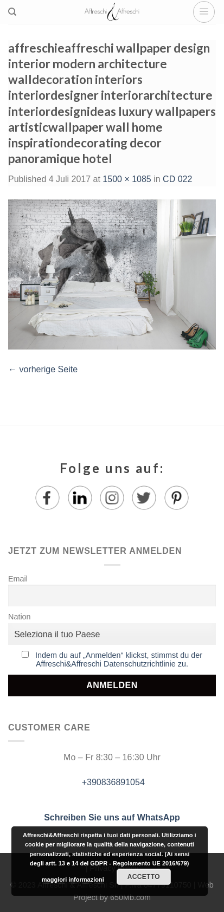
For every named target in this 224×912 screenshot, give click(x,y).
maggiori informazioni (73, 879)
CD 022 (177, 179)
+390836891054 (112, 782)
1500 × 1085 (127, 179)
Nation (19, 616)
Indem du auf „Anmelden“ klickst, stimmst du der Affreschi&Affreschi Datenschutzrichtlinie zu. (118, 659)
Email (18, 578)
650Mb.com (130, 897)
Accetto (143, 877)
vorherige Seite (43, 369)
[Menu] (204, 12)
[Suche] (12, 12)
